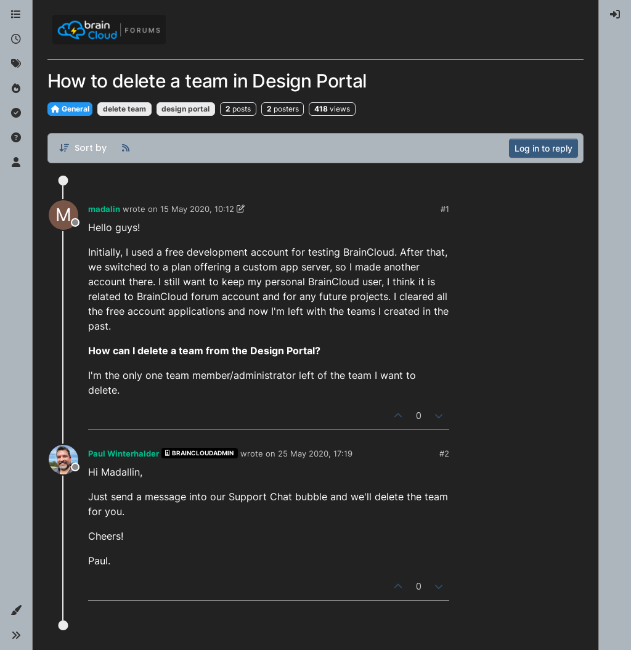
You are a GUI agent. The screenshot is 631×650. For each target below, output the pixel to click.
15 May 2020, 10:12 (197, 209)
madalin (104, 209)
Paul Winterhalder (123, 453)
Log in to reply (543, 148)
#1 (445, 209)
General (70, 108)
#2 (444, 453)
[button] (16, 610)
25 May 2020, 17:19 (315, 453)
